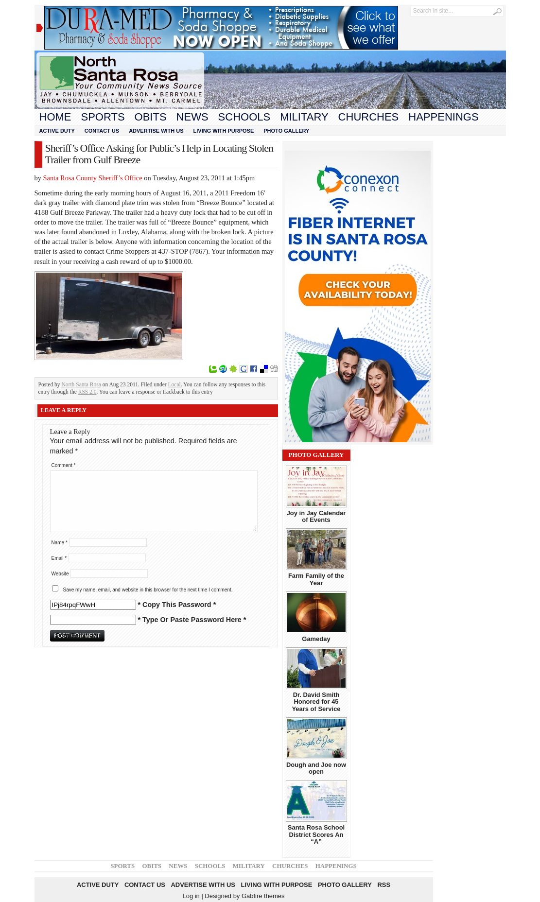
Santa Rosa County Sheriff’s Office (92, 178)
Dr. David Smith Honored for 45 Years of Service (316, 701)
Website (60, 573)
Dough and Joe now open (316, 768)
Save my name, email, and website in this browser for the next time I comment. (148, 589)
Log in (190, 896)
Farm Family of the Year (316, 579)
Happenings (443, 117)
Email (59, 558)
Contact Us (102, 131)
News (192, 117)
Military (304, 117)
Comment (64, 465)
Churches (368, 117)
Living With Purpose (223, 131)
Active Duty (57, 131)
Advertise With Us (156, 131)
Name (60, 542)
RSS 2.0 (87, 392)
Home (55, 117)
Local (174, 384)
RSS (383, 884)
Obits (151, 117)
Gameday (316, 638)
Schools (244, 117)
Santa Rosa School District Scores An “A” (316, 834)
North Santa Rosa (81, 384)
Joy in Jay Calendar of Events (316, 516)
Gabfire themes (263, 896)
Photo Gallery (286, 131)
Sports (103, 117)
